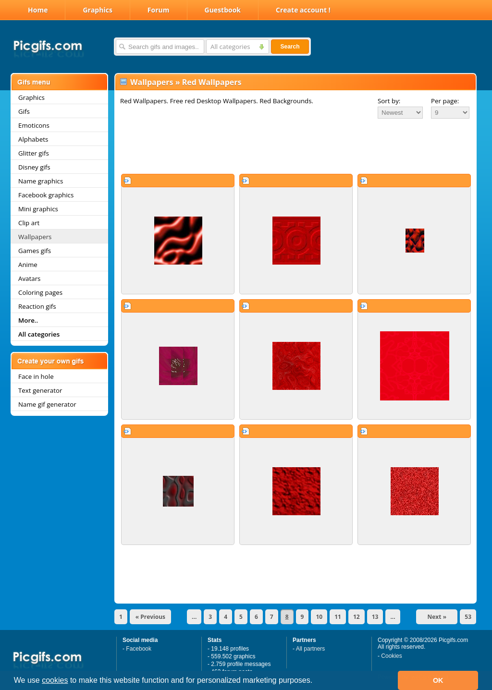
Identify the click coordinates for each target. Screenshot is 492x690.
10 (319, 617)
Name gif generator (47, 404)
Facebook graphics (46, 195)
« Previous (150, 617)
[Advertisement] (295, 146)
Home (38, 9)
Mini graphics (38, 209)
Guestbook (223, 9)
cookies (55, 680)
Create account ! (303, 9)
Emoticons (33, 125)
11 (337, 617)
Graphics (97, 9)
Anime (27, 264)
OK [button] (438, 680)
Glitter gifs (33, 153)
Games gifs (34, 250)
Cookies (391, 656)
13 (375, 617)
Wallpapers (34, 236)
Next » (437, 617)
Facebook (138, 648)
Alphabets (33, 139)
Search (289, 46)
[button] (316, 681)
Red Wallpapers (212, 82)
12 (356, 617)
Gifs (24, 111)
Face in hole (36, 376)
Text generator (40, 390)
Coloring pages (40, 292)
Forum (159, 9)
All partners (310, 648)
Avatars (29, 278)
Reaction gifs (37, 306)
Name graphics (40, 181)
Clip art (28, 222)
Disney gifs (34, 167)
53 (468, 617)
